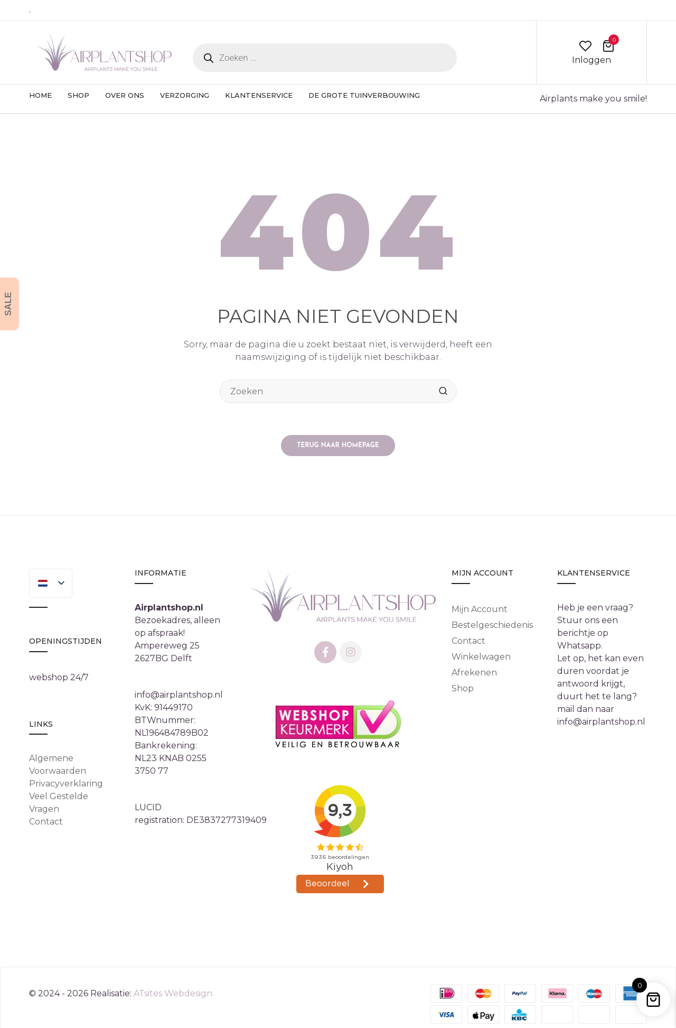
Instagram (351, 652)
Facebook (325, 652)
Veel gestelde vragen (58, 803)
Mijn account (480, 609)
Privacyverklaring (66, 784)
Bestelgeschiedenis (492, 625)
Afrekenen (474, 673)
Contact (46, 822)
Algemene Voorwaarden (57, 765)
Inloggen (591, 60)
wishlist (585, 46)
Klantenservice (259, 95)
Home (40, 95)
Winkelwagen (481, 657)
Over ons (124, 95)
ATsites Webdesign (173, 993)
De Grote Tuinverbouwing (364, 95)
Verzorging (184, 95)
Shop (78, 95)
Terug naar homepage (338, 445)
